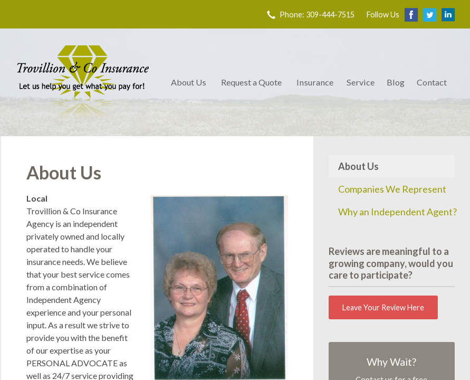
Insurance (314, 82)
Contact (432, 82)
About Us (188, 82)
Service (361, 82)
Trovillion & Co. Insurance (83, 82)
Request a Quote (251, 82)
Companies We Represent (392, 189)
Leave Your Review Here (383, 307)
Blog (396, 82)
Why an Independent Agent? (396, 211)
